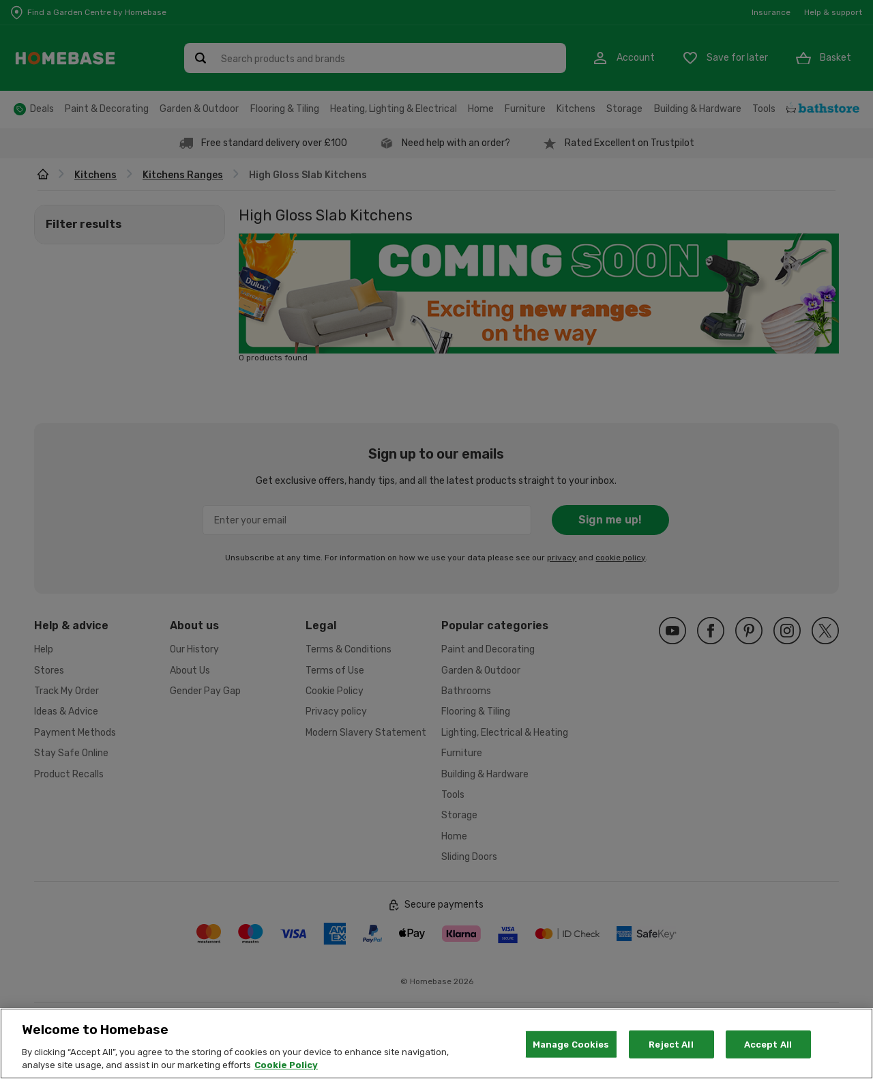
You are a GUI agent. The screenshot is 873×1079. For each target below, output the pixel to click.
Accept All (768, 1060)
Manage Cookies (571, 1060)
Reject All (671, 1060)
